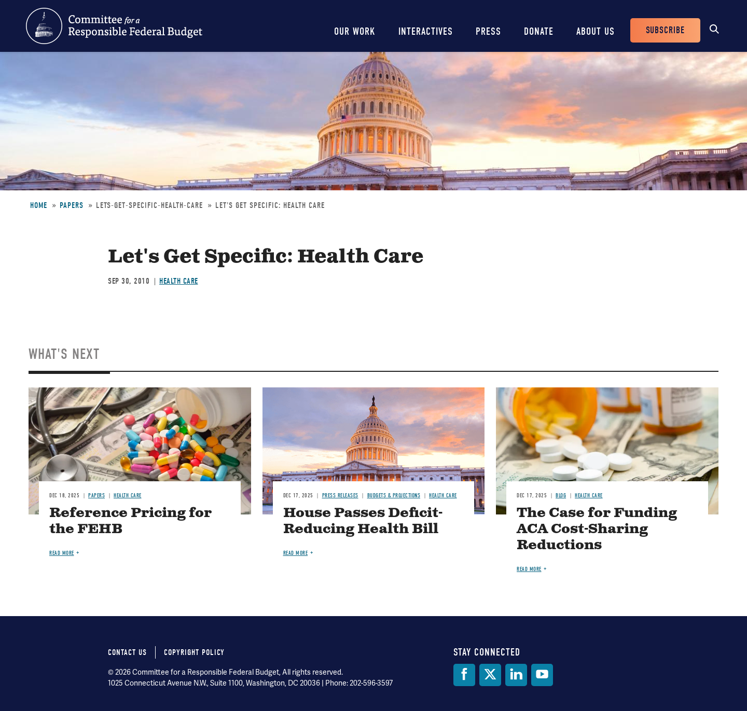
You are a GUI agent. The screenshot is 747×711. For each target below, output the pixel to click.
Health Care (178, 281)
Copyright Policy (194, 652)
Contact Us (127, 652)
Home (38, 205)
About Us (595, 31)
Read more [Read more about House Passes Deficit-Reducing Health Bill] (295, 553)
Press (488, 31)
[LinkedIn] (516, 675)
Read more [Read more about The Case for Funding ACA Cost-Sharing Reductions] (529, 569)
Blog (561, 495)
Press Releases (340, 495)
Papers (72, 205)
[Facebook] (464, 675)
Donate (539, 31)
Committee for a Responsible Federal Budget (114, 26)
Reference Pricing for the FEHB (130, 521)
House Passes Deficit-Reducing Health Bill (362, 521)
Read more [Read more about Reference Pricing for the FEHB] (61, 553)
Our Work (355, 31)
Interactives (425, 31)
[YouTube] (542, 675)
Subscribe (665, 30)
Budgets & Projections (394, 495)
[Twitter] (490, 675)
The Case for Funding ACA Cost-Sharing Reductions (597, 529)
